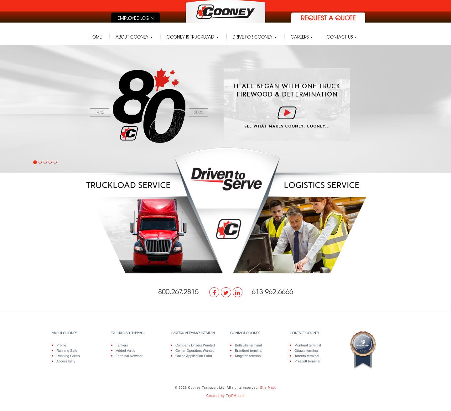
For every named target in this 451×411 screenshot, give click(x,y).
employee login (135, 18)
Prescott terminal (307, 361)
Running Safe (66, 350)
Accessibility (65, 361)
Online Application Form (193, 356)
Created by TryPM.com (225, 396)
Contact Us (342, 37)
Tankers (122, 345)
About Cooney (134, 37)
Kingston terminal (248, 356)
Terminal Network (129, 356)
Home (96, 37)
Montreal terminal (307, 345)
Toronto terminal (306, 356)
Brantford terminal (248, 350)
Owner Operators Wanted (195, 350)
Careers (302, 37)
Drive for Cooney (254, 37)
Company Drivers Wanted (195, 345)
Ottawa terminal (306, 350)
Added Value (125, 350)
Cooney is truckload (193, 37)
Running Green (68, 356)
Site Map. (268, 387)
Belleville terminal (248, 345)
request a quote (328, 17)
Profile (61, 345)
